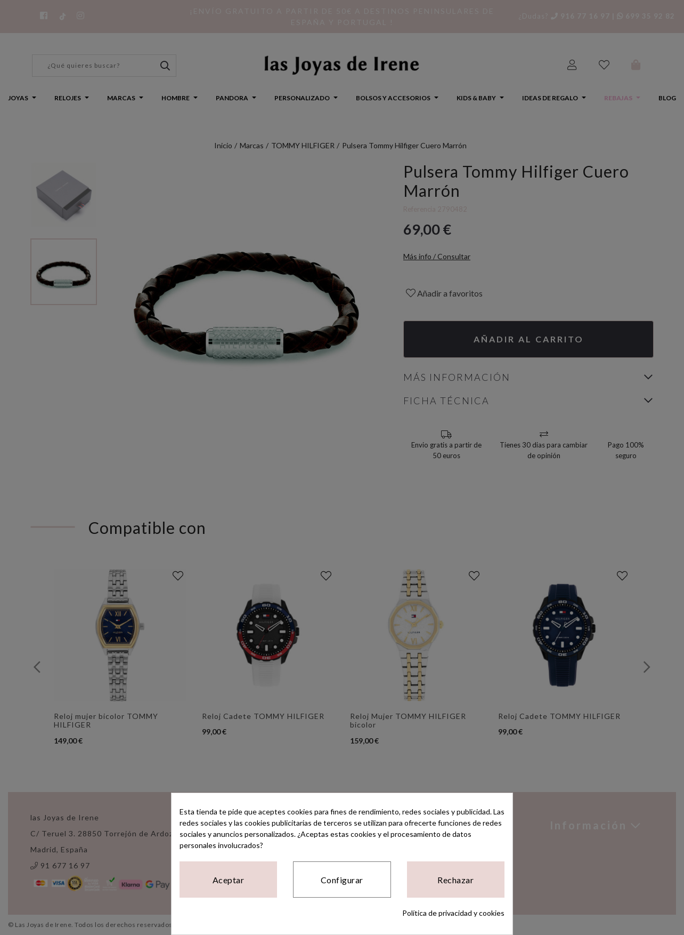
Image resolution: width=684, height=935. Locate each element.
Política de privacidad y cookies (453, 912)
